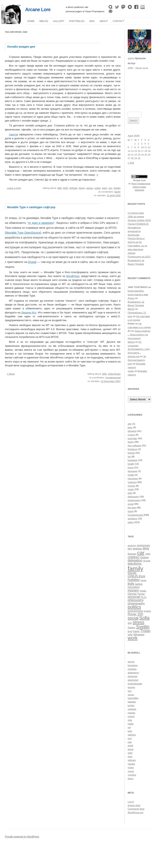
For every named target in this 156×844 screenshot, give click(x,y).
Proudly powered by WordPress (22, 836)
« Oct (131, 162)
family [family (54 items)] (135, 568)
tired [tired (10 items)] (130, 631)
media (131, 475)
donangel (133, 676)
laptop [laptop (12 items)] (139, 584)
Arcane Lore (37, 9)
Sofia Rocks (114, 374)
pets (130, 493)
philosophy (133, 496)
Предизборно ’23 (137, 312)
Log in (131, 801)
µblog (43, 21)
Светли (13, 134)
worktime (132, 518)
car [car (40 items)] (140, 553)
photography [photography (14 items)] (136, 603)
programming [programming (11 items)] (135, 611)
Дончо (131, 298)
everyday (132, 438)
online (97, 188)
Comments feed (136, 809)
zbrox (130, 778)
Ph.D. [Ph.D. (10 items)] (144, 597)
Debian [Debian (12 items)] (144, 557)
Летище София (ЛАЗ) (139, 220)
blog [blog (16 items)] (146, 548)
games (89, 188)
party (104, 188)
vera (130, 756)
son (110, 188)
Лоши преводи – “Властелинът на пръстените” (139, 334)
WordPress (72, 276)
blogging (132, 431)
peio (130, 731)
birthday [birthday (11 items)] (137, 548)
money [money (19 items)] (133, 590)
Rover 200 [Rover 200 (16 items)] (135, 614)
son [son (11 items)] (130, 623)
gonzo (131, 694)
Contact (118, 21)
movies (131, 486)
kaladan (132, 702)
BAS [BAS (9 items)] (130, 548)
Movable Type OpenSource (23, 232)
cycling (131, 434)
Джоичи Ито (28, 312)
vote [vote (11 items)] (130, 634)
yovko (131, 371)
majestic (132, 709)
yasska (131, 764)
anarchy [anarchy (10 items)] (132, 545)
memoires (133, 478)
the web (132, 507)
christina (132, 669)
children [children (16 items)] (134, 557)
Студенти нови (136, 213)
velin (130, 753)
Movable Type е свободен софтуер (31, 207)
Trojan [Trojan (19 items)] (145, 631)
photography (134, 500)
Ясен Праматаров (140, 183)
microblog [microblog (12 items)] (134, 587)
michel (131, 716)
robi (130, 742)
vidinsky (132, 760)
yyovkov (132, 775)
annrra (131, 661)
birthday (73, 188)
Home (31, 21)
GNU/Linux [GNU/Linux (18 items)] (136, 576)
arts (130, 424)
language (133, 471)
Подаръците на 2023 (139, 256)
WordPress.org (135, 812)
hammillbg (133, 698)
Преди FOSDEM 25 (138, 224)
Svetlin (117, 188)
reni (130, 738)
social (131, 504)
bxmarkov (133, 665)
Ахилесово (134, 235)
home (131, 467)
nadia (130, 723)
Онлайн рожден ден (21, 46)
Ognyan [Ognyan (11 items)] (132, 593)
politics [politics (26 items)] (134, 607)
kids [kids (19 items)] (131, 583)
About (104, 21)
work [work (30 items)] (133, 638)
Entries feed (134, 805)
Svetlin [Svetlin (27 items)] (143, 626)
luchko (131, 705)
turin (130, 316)
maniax (131, 713)
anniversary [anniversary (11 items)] (143, 545)
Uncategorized (113, 377)
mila (130, 720)
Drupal (32, 262)
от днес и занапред (41, 222)
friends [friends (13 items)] (132, 573)
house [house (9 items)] (143, 580)
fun (129, 456)
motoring (132, 482)
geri (130, 691)
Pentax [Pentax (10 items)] (141, 593)
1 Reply (11, 374)
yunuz (131, 771)
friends (131, 453)
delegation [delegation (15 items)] (135, 560)
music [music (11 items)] (143, 590)
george (131, 687)
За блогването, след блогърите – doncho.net (139, 353)
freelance (133, 449)
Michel (131, 309)
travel (130, 511)
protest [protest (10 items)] (147, 611)
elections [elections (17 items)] (135, 564)
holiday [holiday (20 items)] (134, 580)
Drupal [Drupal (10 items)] (146, 560)
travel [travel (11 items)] (136, 631)
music (131, 489)
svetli (130, 745)
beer (130, 427)
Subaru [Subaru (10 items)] (131, 627)
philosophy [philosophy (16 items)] (136, 600)
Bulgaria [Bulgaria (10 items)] (132, 553)
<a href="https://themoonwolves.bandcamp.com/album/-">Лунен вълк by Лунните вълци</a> (139, 85)
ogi (129, 727)
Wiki (92, 21)
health (131, 464)
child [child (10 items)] (147, 553)
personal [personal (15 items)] (134, 597)
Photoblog (76, 21)
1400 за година (136, 216)
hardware (133, 460)
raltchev (132, 734)
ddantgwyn (133, 672)
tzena (130, 749)
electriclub (133, 680)
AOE (65, 188)
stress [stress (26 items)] (138, 622)
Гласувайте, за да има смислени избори (137, 249)
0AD (59, 188)
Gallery (58, 21)
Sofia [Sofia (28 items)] (144, 617)
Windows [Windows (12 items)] (138, 634)
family (82, 188)
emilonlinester (135, 683)
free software (134, 445)
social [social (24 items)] (133, 617)
